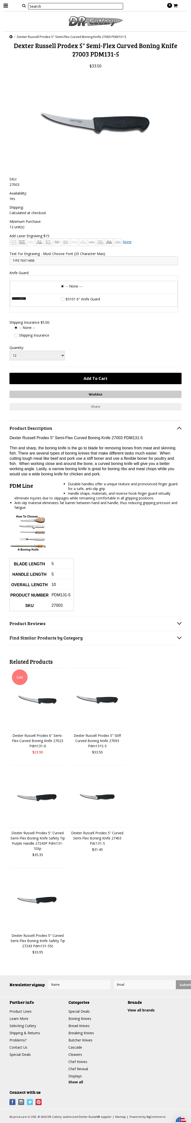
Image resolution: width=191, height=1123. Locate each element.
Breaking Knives (81, 1033)
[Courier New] (74, 242)
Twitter (30, 1102)
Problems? (17, 1040)
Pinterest (39, 1102)
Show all (75, 1082)
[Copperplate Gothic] (65, 242)
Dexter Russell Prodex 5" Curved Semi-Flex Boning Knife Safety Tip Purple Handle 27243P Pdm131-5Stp (37, 841)
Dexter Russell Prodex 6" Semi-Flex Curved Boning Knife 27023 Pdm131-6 (37, 740)
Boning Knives (79, 1018)
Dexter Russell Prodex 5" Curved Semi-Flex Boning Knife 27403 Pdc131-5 (97, 838)
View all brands (141, 1010)
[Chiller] (48, 242)
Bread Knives (79, 1025)
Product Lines (20, 1011)
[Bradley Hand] (31, 242)
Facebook (12, 1102)
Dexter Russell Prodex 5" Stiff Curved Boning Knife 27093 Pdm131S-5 (97, 740)
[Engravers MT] (92, 242)
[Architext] (13, 242)
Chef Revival (78, 1068)
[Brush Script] (39, 242)
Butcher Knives (80, 1040)
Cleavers (75, 1054)
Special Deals (20, 1054)
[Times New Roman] (118, 242)
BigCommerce (156, 1117)
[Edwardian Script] (83, 242)
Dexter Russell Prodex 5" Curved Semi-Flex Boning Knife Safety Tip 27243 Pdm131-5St (37, 940)
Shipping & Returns (24, 1033)
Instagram (21, 1102)
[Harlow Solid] (109, 242)
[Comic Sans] (57, 242)
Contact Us (18, 1047)
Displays (75, 1076)
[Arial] (22, 242)
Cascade (75, 1047)
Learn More (18, 1018)
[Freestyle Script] (100, 242)
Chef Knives (77, 1061)
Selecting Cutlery (22, 1025)
